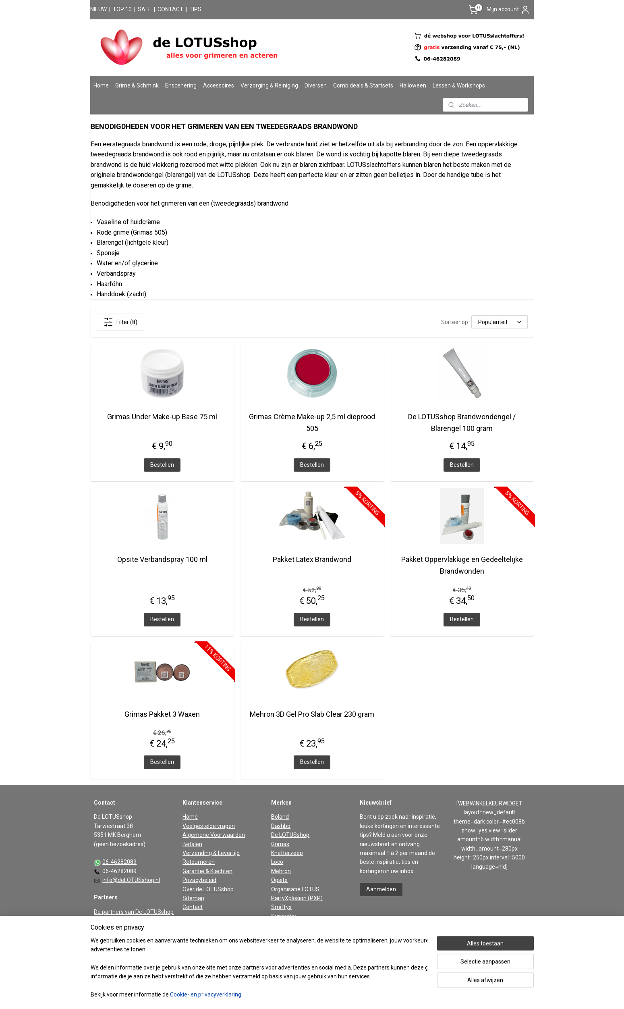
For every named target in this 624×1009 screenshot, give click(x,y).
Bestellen (162, 464)
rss (300, 994)
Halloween (413, 85)
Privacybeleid (199, 880)
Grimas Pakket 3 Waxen (162, 713)
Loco (277, 862)
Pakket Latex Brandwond (312, 559)
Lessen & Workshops (459, 85)
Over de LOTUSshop (208, 889)
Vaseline (282, 925)
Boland (280, 816)
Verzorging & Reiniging (269, 85)
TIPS (195, 9)
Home (101, 85)
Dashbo (280, 826)
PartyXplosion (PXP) (297, 898)
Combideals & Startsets (363, 85)
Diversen (316, 85)
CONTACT (170, 9)
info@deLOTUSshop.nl (131, 880)
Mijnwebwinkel (398, 994)
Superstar (283, 916)
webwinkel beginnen (329, 994)
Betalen (192, 844)
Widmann (283, 934)
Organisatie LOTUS (295, 889)
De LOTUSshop (290, 835)
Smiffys (281, 907)
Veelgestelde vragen (208, 826)
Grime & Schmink (137, 85)
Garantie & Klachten (207, 871)
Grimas (280, 844)
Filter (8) (120, 322)
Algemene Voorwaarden (213, 835)
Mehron (281, 871)
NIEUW (98, 9)
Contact (192, 907)
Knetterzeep (287, 853)
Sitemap (193, 898)
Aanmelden (381, 889)
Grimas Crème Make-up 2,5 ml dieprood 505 (312, 422)
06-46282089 (119, 862)
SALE (144, 9)
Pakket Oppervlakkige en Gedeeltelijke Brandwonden (462, 565)
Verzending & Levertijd (211, 853)
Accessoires (218, 85)
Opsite (279, 880)
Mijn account (508, 10)
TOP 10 (122, 9)
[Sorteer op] (499, 322)
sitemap (285, 994)
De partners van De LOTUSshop (134, 912)
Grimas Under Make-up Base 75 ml (162, 416)
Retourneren (198, 862)
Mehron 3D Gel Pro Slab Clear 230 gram (312, 713)
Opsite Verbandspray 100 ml (162, 559)
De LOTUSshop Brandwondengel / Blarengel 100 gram (462, 422)
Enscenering (181, 85)
